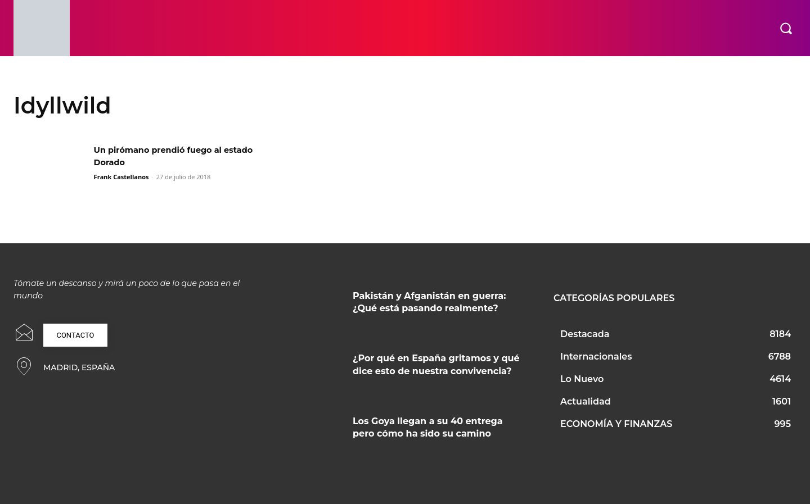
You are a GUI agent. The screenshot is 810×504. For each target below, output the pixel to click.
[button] (785, 28)
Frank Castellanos (121, 176)
